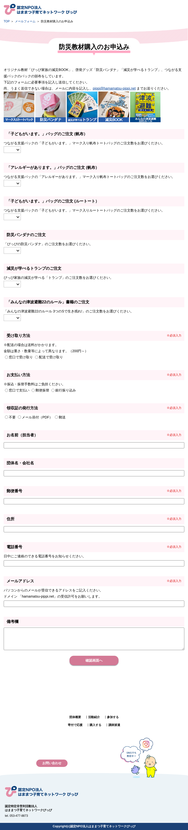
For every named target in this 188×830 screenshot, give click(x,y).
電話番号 (14, 547)
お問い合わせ (51, 763)
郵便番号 (14, 491)
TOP (7, 21)
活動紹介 (94, 717)
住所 (10, 519)
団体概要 (75, 717)
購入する (95, 724)
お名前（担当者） (22, 435)
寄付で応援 (75, 724)
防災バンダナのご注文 (26, 235)
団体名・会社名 (20, 463)
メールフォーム (25, 21)
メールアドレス (20, 581)
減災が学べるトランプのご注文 (34, 268)
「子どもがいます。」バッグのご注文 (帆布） (47, 134)
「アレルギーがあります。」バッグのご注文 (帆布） (53, 167)
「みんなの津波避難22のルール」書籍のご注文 (48, 302)
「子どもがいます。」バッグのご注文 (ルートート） (53, 201)
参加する (113, 717)
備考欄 (12, 621)
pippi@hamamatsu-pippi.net (114, 88)
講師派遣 (114, 724)
